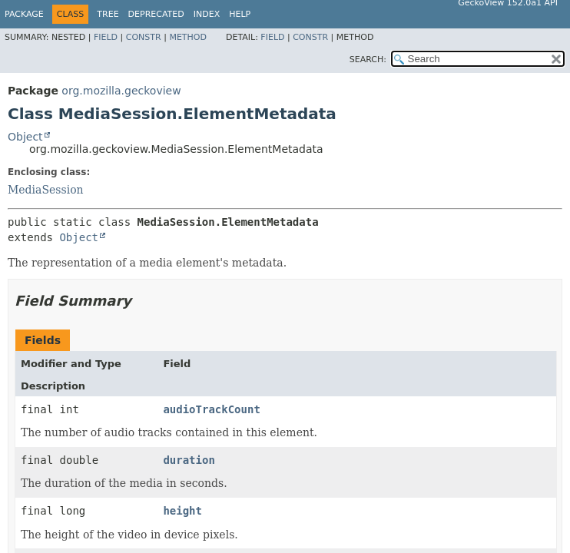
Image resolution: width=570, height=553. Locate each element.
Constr (143, 37)
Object (25, 137)
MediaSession (46, 190)
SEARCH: (368, 60)
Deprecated (156, 14)
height (182, 511)
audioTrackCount (211, 409)
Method (188, 37)
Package (24, 14)
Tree (107, 14)
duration (188, 460)
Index (207, 14)
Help (239, 14)
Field (106, 37)
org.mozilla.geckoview (121, 90)
